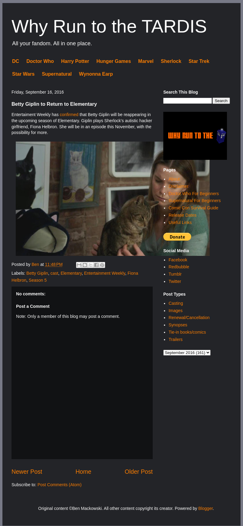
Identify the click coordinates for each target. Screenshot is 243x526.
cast (54, 273)
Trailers (175, 339)
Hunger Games (113, 61)
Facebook (177, 259)
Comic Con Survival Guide (193, 207)
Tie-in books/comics (187, 332)
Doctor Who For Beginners (193, 193)
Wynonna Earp (96, 74)
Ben (36, 264)
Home (83, 471)
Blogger (205, 508)
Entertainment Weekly (104, 273)
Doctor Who (40, 61)
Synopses (177, 324)
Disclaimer (178, 186)
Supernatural (57, 74)
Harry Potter (75, 61)
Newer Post (27, 471)
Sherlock (171, 61)
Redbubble (178, 266)
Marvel (146, 61)
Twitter (174, 281)
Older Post (139, 471)
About (174, 179)
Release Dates (182, 215)
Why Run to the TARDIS (109, 26)
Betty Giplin (37, 273)
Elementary (71, 273)
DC (15, 61)
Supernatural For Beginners (194, 200)
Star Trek (198, 61)
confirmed (69, 114)
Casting (175, 303)
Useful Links (179, 222)
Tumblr (174, 274)
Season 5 (38, 280)
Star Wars (23, 74)
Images (175, 310)
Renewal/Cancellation (188, 317)
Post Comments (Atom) (60, 484)
